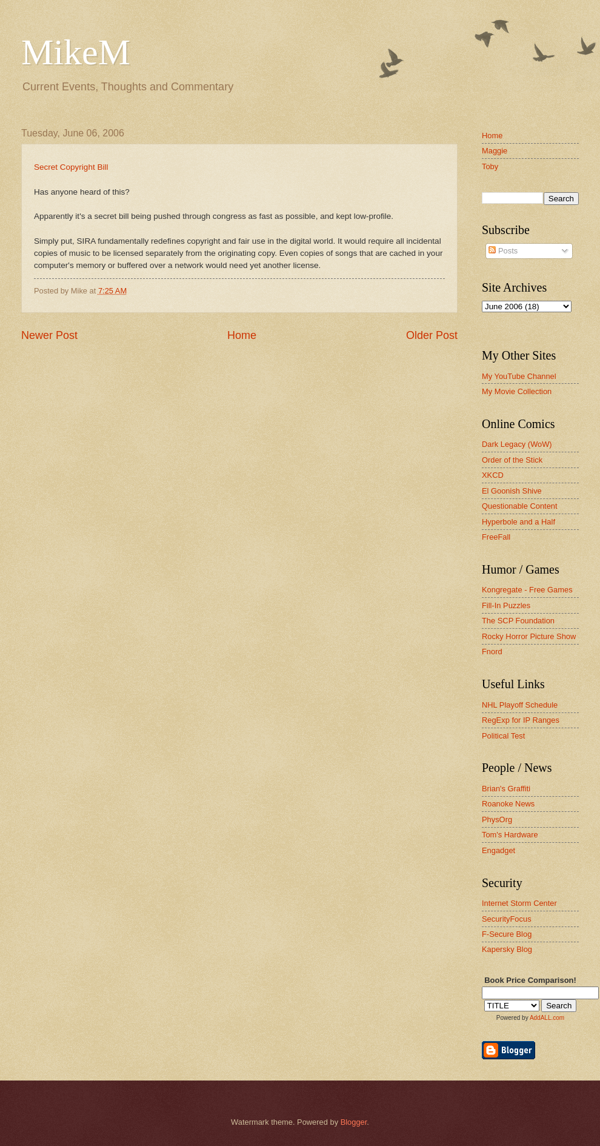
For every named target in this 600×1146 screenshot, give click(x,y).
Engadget (498, 850)
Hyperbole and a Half (518, 521)
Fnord (492, 651)
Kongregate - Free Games (527, 589)
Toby (490, 166)
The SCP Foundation (518, 620)
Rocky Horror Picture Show (529, 636)
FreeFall (496, 536)
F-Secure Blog (507, 934)
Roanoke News (508, 803)
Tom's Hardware (510, 834)
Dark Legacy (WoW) (517, 444)
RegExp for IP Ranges (520, 720)
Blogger (354, 1122)
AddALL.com (547, 1017)
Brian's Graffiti (506, 788)
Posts (503, 250)
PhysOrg (497, 819)
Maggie (494, 150)
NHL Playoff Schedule (520, 704)
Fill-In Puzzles (506, 605)
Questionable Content (520, 506)
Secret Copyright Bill (71, 167)
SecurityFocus (507, 918)
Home (241, 335)
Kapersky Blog (507, 949)
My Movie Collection (517, 391)
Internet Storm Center (519, 903)
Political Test (503, 735)
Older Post (432, 335)
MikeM (75, 52)
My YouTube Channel (519, 376)
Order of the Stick (512, 459)
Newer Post (49, 335)
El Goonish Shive (512, 490)
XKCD (493, 475)
